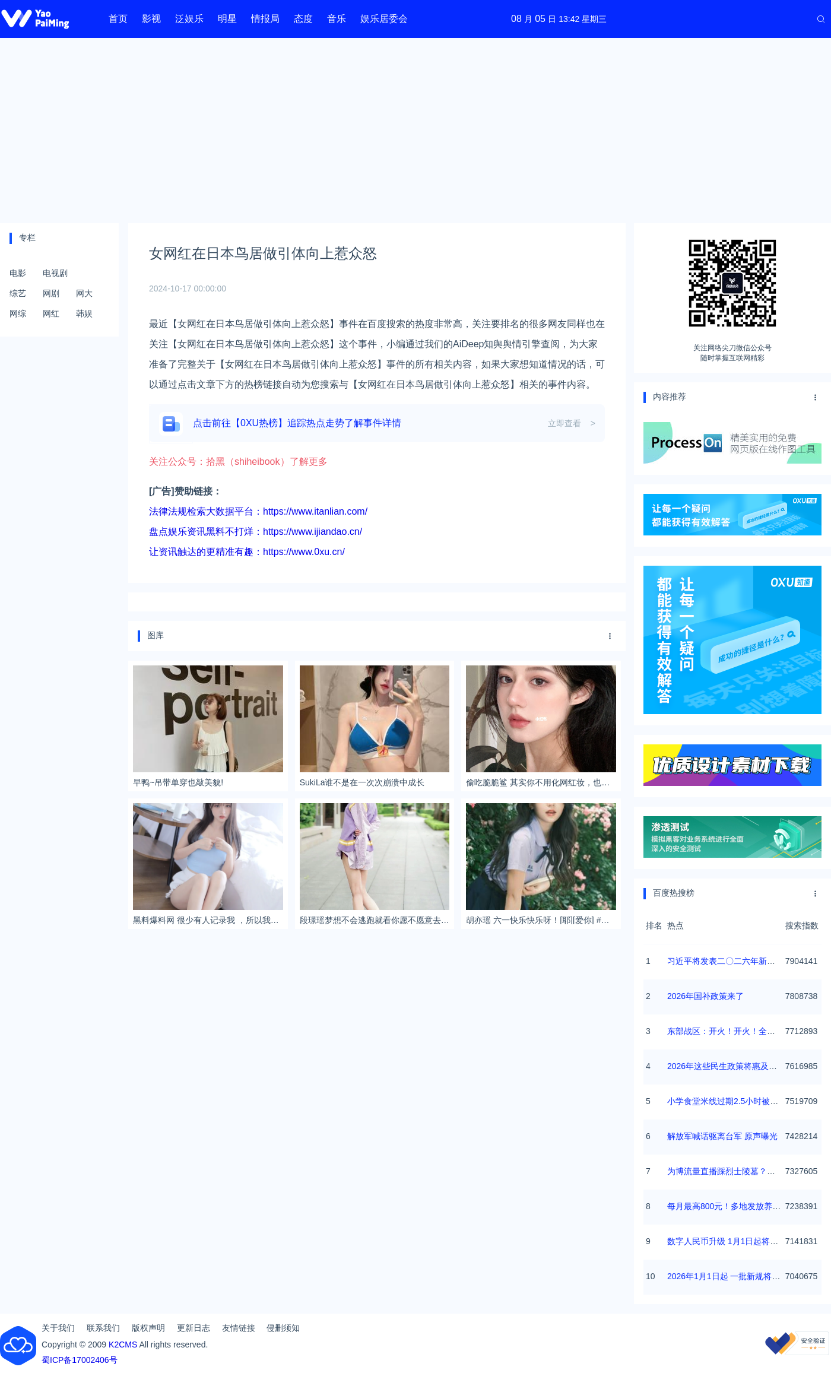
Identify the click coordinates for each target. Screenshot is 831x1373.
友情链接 (238, 1328)
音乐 (336, 19)
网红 (51, 313)
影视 (151, 19)
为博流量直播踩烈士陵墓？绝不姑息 (733, 1171)
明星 (227, 19)
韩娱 (84, 313)
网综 (17, 313)
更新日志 (193, 1328)
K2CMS (123, 1344)
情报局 (265, 19)
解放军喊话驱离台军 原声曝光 (722, 1136)
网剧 (51, 293)
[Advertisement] (415, 130)
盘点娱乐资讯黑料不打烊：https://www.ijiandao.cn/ (255, 532)
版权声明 (148, 1328)
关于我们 (58, 1328)
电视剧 (55, 273)
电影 (17, 273)
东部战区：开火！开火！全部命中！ (733, 1031)
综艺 (17, 293)
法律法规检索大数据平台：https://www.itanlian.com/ (258, 511)
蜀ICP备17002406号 (80, 1360)
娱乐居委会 (384, 19)
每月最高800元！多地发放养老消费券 (736, 1206)
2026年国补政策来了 (705, 996)
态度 (303, 19)
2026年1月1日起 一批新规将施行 (728, 1276)
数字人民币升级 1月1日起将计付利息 (735, 1241)
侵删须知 (283, 1328)
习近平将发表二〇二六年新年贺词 (729, 961)
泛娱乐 (189, 19)
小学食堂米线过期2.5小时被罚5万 (729, 1101)
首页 (118, 19)
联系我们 (103, 1328)
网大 (84, 293)
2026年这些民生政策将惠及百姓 (726, 1066)
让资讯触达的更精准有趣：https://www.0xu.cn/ (247, 552)
